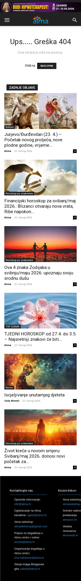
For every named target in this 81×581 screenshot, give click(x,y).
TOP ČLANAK (12, 326)
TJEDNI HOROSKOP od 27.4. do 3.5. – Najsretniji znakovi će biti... (40, 336)
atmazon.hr (70, 519)
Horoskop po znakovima (19, 193)
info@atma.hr (22, 504)
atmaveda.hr (70, 535)
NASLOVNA (46, 65)
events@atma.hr (24, 542)
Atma (7, 151)
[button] (7, 20)
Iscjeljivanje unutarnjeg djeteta (34, 395)
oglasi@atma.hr (37, 515)
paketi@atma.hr (30, 568)
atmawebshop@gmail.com (30, 526)
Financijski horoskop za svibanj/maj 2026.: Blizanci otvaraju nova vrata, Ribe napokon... (40, 206)
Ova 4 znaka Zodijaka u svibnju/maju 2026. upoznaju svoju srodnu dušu (38, 273)
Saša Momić (11, 400)
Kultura (10, 127)
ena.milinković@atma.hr (29, 557)
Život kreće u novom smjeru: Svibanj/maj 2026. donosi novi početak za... (34, 456)
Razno (9, 387)
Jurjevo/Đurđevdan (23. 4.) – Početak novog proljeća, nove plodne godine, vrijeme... (33, 140)
